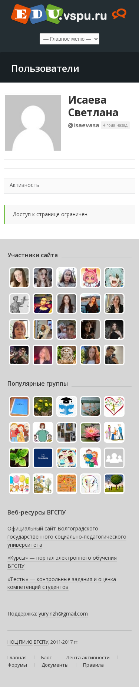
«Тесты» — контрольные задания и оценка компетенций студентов (61, 583)
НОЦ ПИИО (20, 642)
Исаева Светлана (93, 106)
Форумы (17, 664)
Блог (46, 657)
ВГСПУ (41, 642)
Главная (17, 657)
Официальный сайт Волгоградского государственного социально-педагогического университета (66, 536)
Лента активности (88, 657)
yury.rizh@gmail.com (63, 613)
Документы (55, 664)
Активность (24, 184)
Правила (93, 664)
